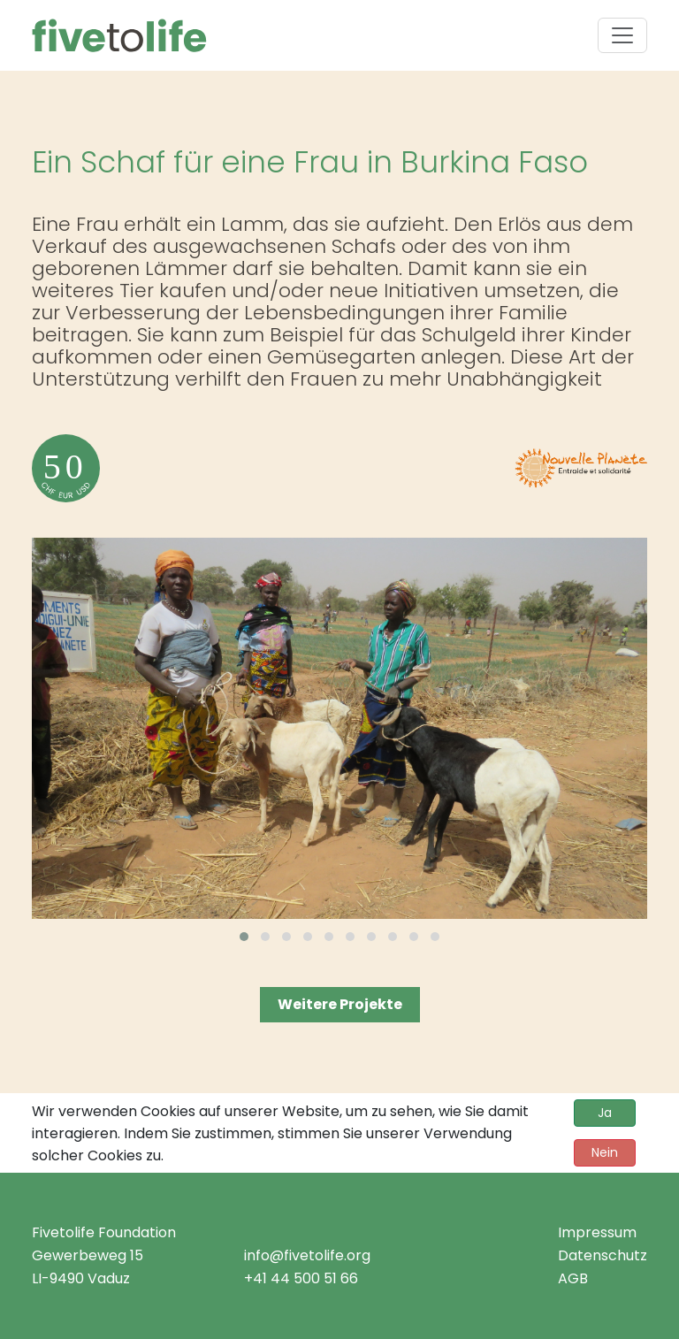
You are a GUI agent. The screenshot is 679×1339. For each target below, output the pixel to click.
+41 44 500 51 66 (301, 1278)
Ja (605, 1112)
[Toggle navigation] (622, 35)
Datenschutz (602, 1255)
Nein (604, 1152)
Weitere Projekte (340, 1004)
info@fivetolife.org (307, 1255)
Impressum (597, 1232)
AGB (573, 1278)
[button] (244, 936)
